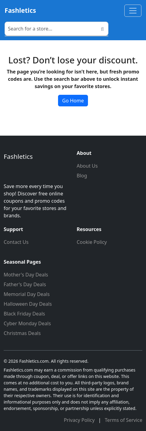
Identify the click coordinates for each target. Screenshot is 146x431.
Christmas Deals (22, 333)
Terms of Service (123, 420)
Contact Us (16, 242)
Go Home (73, 100)
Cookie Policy (92, 242)
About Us (87, 165)
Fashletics (20, 10)
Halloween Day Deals (28, 304)
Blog (82, 175)
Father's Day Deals (25, 284)
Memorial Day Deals (27, 294)
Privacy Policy (80, 420)
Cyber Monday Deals (27, 323)
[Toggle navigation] (132, 11)
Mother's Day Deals (26, 274)
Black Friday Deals (24, 313)
